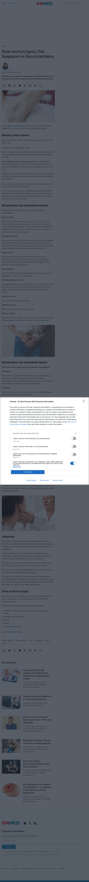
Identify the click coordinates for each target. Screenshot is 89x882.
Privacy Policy (57, 480)
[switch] (73, 438)
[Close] (84, 402)
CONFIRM (27, 472)
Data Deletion (31, 480)
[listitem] (44, 433)
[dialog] (44, 441)
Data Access (44, 480)
